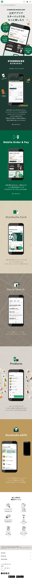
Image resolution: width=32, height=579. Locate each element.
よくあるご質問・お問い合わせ (6, 564)
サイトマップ (3, 570)
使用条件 (2, 566)
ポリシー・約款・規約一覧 (5, 568)
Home (2, 5)
